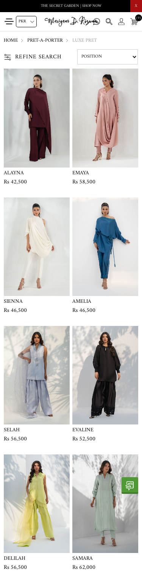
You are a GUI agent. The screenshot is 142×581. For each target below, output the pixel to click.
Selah (12, 430)
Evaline (83, 430)
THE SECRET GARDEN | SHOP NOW (71, 6)
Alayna (14, 173)
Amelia (81, 301)
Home (11, 40)
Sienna (13, 301)
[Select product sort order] (107, 56)
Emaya (80, 173)
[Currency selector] (26, 21)
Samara (82, 558)
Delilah (14, 558)
